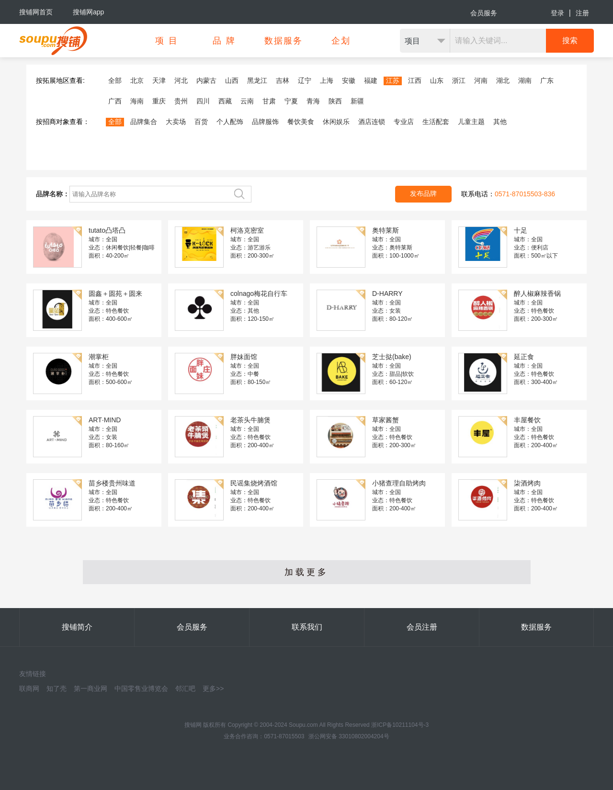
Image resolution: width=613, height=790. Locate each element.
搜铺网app (88, 12)
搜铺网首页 (36, 12)
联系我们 (307, 627)
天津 (159, 80)
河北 (181, 80)
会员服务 (483, 13)
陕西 (335, 101)
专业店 (404, 121)
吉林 (282, 80)
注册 (582, 13)
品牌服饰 (265, 121)
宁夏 (291, 101)
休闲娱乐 (336, 121)
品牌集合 (143, 121)
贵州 (181, 101)
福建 (370, 80)
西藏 (225, 101)
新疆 (357, 101)
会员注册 (422, 627)
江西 (414, 80)
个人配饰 (229, 121)
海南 (137, 101)
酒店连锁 (371, 121)
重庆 (159, 101)
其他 (500, 121)
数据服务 (536, 627)
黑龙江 (257, 80)
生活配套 (435, 121)
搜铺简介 (77, 627)
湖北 (503, 80)
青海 (313, 101)
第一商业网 (90, 688)
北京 (137, 80)
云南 (247, 101)
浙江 (458, 80)
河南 (481, 80)
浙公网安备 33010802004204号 (348, 736)
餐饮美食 (300, 121)
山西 (231, 80)
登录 (557, 13)
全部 (115, 80)
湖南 (525, 80)
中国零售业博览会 (141, 688)
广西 (115, 101)
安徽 (348, 80)
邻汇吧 (185, 688)
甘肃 (269, 101)
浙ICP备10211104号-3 (400, 725)
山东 (436, 80)
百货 (201, 121)
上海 (326, 80)
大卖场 (176, 121)
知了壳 (56, 688)
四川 (203, 101)
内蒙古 (206, 80)
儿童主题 (471, 121)
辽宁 (304, 80)
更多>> (213, 688)
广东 (547, 80)
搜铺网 (193, 725)
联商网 (29, 688)
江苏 (392, 80)
